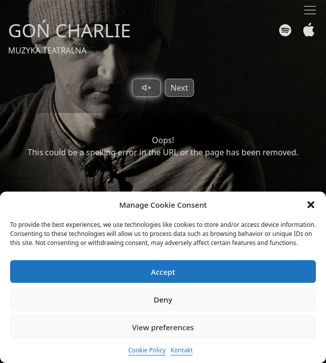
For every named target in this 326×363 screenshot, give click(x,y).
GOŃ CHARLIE (69, 30)
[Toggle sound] (146, 88)
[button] (311, 205)
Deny (163, 299)
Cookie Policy (146, 350)
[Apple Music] (306, 30)
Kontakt (182, 350)
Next (179, 87)
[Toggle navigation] (310, 10)
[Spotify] (285, 30)
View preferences (163, 327)
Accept (163, 272)
